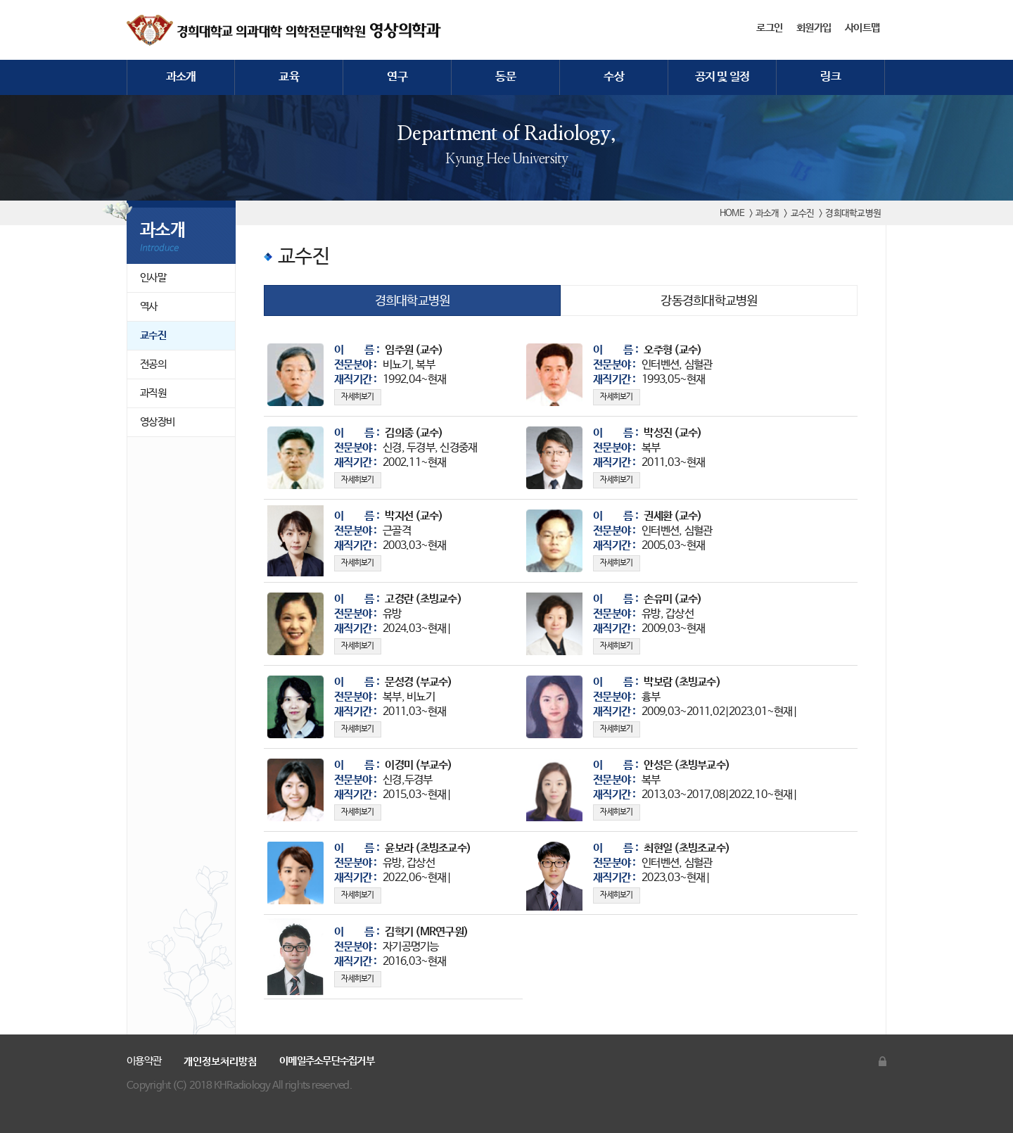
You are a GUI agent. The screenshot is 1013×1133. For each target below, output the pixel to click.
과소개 (181, 77)
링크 (830, 77)
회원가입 (813, 28)
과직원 (153, 393)
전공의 (153, 364)
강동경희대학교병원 (709, 301)
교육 (289, 77)
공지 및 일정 (722, 77)
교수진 (153, 335)
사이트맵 (862, 28)
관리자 (882, 1061)
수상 (614, 77)
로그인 (769, 28)
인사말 (153, 278)
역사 (149, 306)
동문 (505, 77)
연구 (397, 77)
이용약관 (144, 1061)
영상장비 (157, 422)
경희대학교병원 (412, 301)
